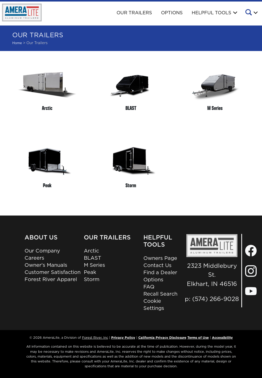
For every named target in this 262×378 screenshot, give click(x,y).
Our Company (42, 250)
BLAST (92, 257)
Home (17, 43)
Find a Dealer (160, 272)
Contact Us (157, 265)
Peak (90, 272)
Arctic (91, 250)
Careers (34, 257)
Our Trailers (134, 12)
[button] (251, 13)
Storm (91, 279)
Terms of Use (198, 337)
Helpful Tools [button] (211, 12)
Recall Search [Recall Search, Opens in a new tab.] (160, 293)
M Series (94, 265)
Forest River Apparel (51, 279)
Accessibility (222, 337)
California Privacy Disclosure (162, 337)
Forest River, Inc (95, 337)
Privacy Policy (123, 337)
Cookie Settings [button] (153, 304)
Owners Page (160, 258)
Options (172, 12)
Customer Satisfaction (53, 272)
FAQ (148, 286)
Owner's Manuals (46, 265)
